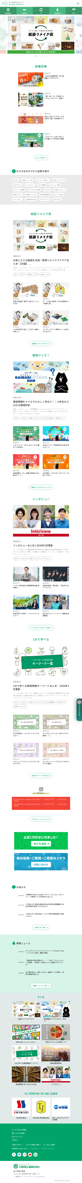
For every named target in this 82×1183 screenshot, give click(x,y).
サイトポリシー (34, 1148)
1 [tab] (35, 56)
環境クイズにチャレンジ (40, 487)
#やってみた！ (17, 199)
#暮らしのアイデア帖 (59, 180)
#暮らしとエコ (45, 274)
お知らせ (15, 1140)
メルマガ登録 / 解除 (32, 1145)
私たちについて (17, 1136)
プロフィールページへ (40, 819)
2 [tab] (38, 56)
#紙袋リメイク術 (27, 180)
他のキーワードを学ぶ (40, 775)
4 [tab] (44, 56)
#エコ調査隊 (42, 185)
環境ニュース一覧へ (40, 985)
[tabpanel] (41, 35)
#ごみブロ (47, 190)
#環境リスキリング (60, 190)
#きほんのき (57, 199)
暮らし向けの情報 (18, 1133)
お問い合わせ (16, 1145)
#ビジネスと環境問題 (47, 702)
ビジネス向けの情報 (19, 1130)
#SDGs (16, 418)
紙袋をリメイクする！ (40, 343)
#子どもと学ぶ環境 (34, 190)
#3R (15, 274)
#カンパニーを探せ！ (42, 180)
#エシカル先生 (58, 194)
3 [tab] (41, 56)
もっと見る (40, 157)
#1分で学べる (17, 185)
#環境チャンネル (31, 194)
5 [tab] (47, 56)
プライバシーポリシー (47, 1148)
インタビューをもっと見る (40, 627)
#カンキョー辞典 (55, 185)
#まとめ (15, 180)
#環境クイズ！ (17, 194)
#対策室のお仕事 (31, 199)
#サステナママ (44, 199)
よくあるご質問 (49, 1145)
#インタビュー (29, 185)
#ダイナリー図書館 (19, 190)
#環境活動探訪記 (45, 194)
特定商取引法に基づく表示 (19, 1148)
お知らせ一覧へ (40, 927)
